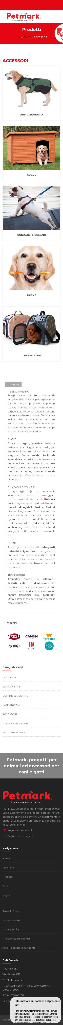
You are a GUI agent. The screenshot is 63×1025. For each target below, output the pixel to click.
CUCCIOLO (9, 677)
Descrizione (13, 384)
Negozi (7, 895)
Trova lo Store (11, 911)
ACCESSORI (10, 714)
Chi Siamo (9, 867)
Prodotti (8, 876)
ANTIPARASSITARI (14, 732)
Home (16, 37)
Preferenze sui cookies (17, 938)
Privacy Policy (11, 929)
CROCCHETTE (11, 686)
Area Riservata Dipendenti (19, 947)
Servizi (7, 886)
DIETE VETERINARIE (16, 723)
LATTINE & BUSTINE (15, 695)
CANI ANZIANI (11, 705)
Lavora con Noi (11, 920)
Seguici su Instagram (18, 836)
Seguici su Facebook (18, 830)
